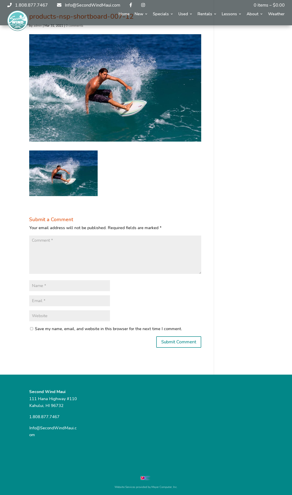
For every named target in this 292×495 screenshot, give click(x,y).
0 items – (269, 5)
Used (183, 14)
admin (38, 25)
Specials (161, 14)
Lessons (229, 14)
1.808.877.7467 (44, 417)
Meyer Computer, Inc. (164, 487)
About (252, 14)
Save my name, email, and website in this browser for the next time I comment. (108, 329)
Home (124, 14)
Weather (276, 14)
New (139, 14)
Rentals (205, 14)
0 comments (74, 25)
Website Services (125, 487)
